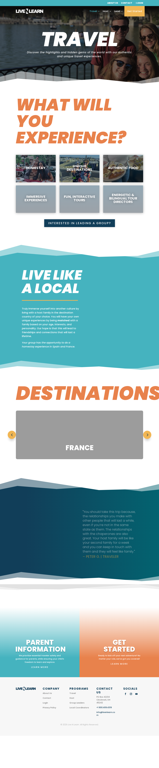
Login (139, 3)
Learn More (39, 667)
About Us (112, 3)
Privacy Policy (49, 707)
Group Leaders (77, 702)
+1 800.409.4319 (104, 707)
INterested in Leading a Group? (79, 223)
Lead (117, 11)
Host (106, 11)
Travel (93, 11)
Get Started (134, 11)
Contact (126, 3)
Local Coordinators (79, 707)
